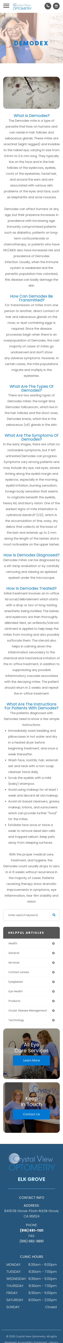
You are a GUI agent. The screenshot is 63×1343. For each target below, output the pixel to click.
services (13, 963)
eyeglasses (15, 982)
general (13, 953)
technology (16, 1020)
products (14, 1001)
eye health (15, 991)
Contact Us (31, 1114)
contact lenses (18, 972)
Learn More (31, 1060)
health (12, 943)
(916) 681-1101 (31, 1230)
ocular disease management (27, 1010)
